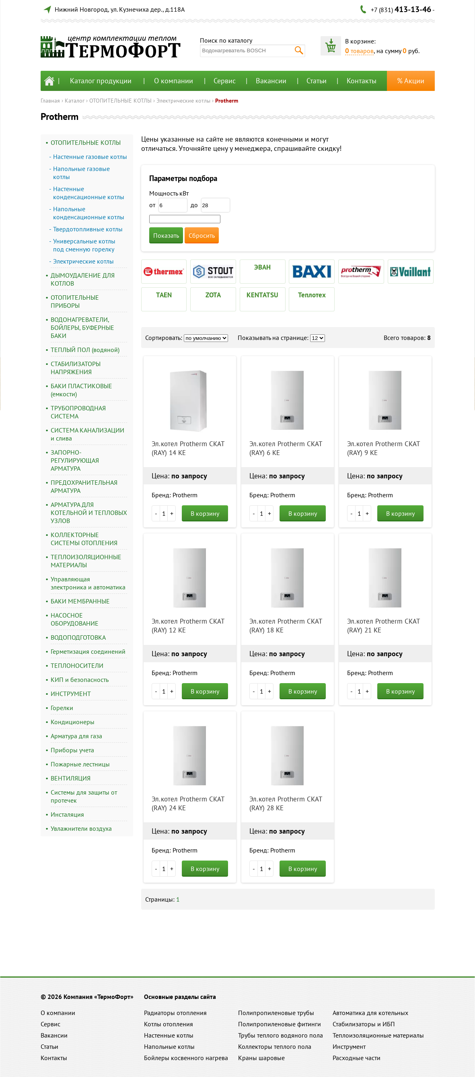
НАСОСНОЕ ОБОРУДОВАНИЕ (75, 619)
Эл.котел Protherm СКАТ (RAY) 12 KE (188, 625)
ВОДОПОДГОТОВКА (78, 637)
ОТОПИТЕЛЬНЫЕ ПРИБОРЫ (75, 301)
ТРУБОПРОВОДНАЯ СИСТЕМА (78, 412)
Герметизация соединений (88, 651)
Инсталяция (67, 814)
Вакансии (271, 80)
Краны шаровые (261, 1058)
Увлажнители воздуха (81, 828)
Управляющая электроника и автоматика (88, 583)
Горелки (62, 708)
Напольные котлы (169, 1046)
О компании (173, 80)
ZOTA (213, 294)
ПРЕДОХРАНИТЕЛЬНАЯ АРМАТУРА (84, 486)
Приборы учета (72, 750)
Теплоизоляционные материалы (378, 1035)
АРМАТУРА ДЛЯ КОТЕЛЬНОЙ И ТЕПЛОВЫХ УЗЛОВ (89, 512)
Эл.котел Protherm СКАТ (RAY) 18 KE (285, 625)
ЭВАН (262, 267)
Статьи (316, 80)
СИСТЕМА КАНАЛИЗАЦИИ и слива (87, 434)
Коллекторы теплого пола (274, 1046)
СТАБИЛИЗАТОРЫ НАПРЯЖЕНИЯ (76, 368)
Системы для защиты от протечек (84, 796)
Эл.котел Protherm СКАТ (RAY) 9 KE (383, 448)
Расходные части (356, 1058)
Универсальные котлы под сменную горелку (84, 245)
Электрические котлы (183, 100)
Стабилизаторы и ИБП (364, 1024)
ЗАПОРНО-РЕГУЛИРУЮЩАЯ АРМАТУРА (75, 460)
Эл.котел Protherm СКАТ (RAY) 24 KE (188, 803)
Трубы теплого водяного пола (280, 1035)
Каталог (74, 100)
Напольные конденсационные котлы (88, 213)
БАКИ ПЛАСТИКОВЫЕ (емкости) (81, 390)
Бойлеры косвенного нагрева (186, 1058)
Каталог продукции (101, 80)
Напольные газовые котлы (81, 173)
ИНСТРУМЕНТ (71, 694)
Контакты (361, 80)
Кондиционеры (73, 722)
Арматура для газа (76, 736)
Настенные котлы (168, 1035)
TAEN (164, 294)
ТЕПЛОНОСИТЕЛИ (77, 665)
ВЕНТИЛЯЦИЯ (70, 778)
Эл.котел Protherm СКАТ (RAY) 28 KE (285, 803)
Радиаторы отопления (175, 1013)
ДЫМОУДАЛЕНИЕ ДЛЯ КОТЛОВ (83, 279)
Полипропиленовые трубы (276, 1013)
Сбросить (202, 235)
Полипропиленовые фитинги (279, 1024)
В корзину (205, 513)
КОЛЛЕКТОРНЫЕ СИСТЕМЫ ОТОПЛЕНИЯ (84, 539)
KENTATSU (262, 294)
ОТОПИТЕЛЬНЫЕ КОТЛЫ (120, 100)
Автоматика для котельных (370, 1013)
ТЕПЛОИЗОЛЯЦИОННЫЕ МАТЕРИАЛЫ (86, 561)
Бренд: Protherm (174, 495)
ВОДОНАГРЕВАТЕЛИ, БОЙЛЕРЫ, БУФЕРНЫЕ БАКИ (82, 327)
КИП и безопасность (80, 679)
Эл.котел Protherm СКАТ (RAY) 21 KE (383, 625)
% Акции (410, 80)
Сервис (225, 80)
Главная (50, 100)
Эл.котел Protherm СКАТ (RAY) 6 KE (285, 448)
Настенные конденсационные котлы (88, 193)
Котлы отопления (168, 1024)
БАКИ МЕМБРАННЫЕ (80, 601)
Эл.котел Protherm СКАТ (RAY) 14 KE (188, 448)
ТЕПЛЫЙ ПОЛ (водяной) (85, 350)
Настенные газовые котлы (90, 156)
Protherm (226, 100)
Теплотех (312, 294)
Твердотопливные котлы (88, 229)
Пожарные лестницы (80, 764)
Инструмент (349, 1046)
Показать (166, 235)
